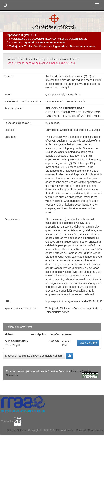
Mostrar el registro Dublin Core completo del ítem (34, 355)
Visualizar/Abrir (88, 342)
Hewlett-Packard (76, 430)
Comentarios (95, 430)
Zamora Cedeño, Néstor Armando (65, 101)
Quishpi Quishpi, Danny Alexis (63, 94)
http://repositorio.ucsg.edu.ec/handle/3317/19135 (73, 301)
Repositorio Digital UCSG (21, 35)
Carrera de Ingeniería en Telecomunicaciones (37, 42)
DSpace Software (17, 430)
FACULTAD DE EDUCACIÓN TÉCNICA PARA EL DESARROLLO (48, 38)
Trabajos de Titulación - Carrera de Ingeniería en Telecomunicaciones (52, 46)
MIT (58, 430)
